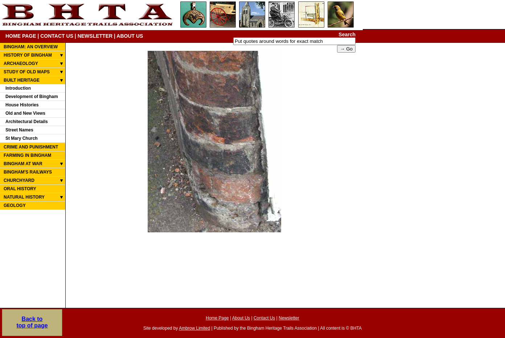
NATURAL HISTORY (24, 197)
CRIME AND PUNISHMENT (31, 147)
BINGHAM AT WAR (23, 163)
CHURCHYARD (19, 180)
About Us (241, 318)
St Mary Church (21, 138)
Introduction (18, 88)
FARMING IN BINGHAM (27, 155)
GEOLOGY (15, 205)
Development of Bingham (31, 96)
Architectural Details (26, 121)
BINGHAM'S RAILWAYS (28, 172)
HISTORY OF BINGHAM (28, 55)
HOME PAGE (20, 36)
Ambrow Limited (194, 328)
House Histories (21, 104)
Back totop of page (32, 322)
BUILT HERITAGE (22, 80)
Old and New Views (25, 113)
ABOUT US (129, 36)
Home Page (217, 318)
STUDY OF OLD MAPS (27, 71)
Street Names (19, 130)
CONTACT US (56, 36)
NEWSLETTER (95, 36)
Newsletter (289, 318)
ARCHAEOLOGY (21, 63)
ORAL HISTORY (20, 188)
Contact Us (264, 318)
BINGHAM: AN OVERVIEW (31, 46)
